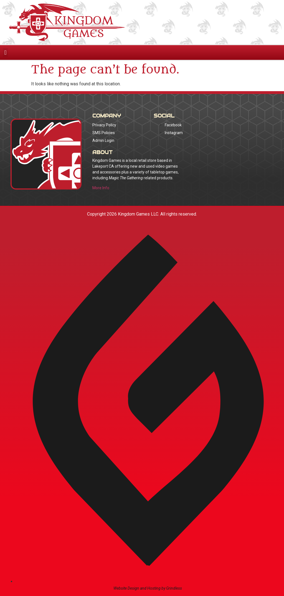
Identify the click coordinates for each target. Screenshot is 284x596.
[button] (5, 52)
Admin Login (103, 140)
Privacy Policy (104, 125)
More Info (100, 188)
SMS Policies (103, 133)
